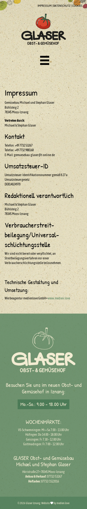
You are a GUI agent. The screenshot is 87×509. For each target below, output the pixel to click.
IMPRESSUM (45, 5)
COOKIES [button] (77, 5)
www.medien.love (59, 298)
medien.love (63, 503)
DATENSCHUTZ (62, 5)
